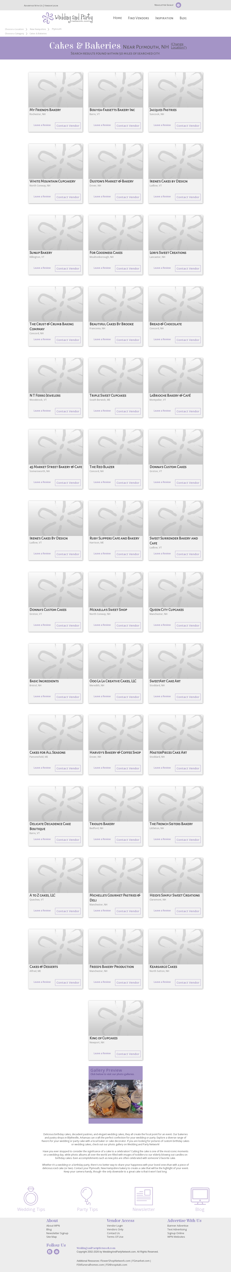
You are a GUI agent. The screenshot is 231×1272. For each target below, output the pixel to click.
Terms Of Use (115, 1236)
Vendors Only (115, 1229)
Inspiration (164, 18)
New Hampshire (38, 29)
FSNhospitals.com (116, 1264)
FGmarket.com (141, 1260)
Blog (183, 18)
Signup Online (175, 1233)
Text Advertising (177, 1229)
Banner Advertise (177, 1225)
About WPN (53, 1225)
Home (117, 18)
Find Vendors (138, 18)
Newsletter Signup (164, 5)
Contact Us (113, 1233)
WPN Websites (176, 1236)
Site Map (51, 1236)
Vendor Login (51, 5)
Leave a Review (42, 125)
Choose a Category (14, 33)
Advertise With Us (33, 5)
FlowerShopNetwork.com (115, 1260)
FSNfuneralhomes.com (90, 1264)
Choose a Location (14, 29)
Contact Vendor (67, 126)
